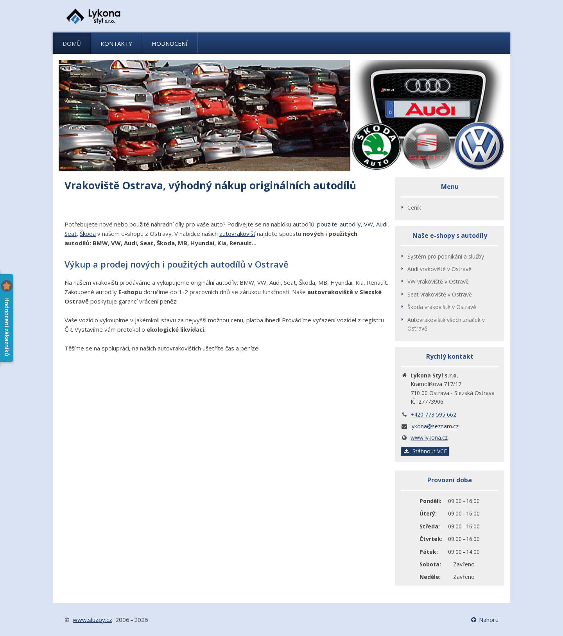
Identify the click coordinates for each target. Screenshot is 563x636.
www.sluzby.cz (92, 619)
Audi (381, 224)
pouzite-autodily (339, 224)
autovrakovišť (237, 233)
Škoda (88, 233)
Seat (71, 233)
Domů (72, 43)
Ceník (414, 207)
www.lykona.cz (429, 437)
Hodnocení (170, 43)
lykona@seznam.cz (435, 426)
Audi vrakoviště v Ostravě (439, 269)
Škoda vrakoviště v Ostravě (441, 307)
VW (368, 224)
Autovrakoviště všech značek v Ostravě (446, 324)
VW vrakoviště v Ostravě (438, 281)
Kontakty (116, 43)
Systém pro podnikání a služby (445, 256)
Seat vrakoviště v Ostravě (439, 294)
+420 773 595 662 (433, 414)
